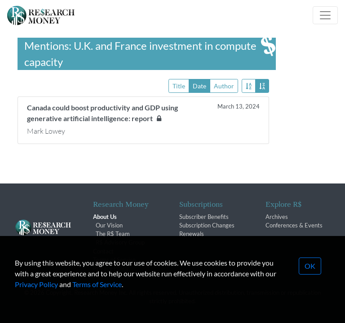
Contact (103, 251)
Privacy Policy (36, 301)
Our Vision (109, 225)
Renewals (191, 233)
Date (199, 85)
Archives (276, 216)
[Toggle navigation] (325, 15)
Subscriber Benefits (204, 216)
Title (178, 85)
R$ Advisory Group (120, 242)
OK (310, 283)
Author (224, 85)
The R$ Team (113, 233)
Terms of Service (97, 301)
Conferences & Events (294, 225)
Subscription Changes (206, 225)
